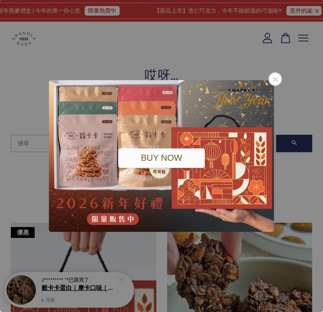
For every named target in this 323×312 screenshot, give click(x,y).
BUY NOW (161, 157)
